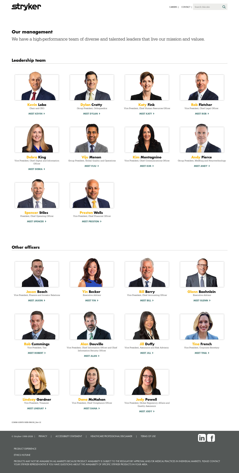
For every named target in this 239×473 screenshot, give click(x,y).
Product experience (25, 448)
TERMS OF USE (148, 436)
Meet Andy (200, 165)
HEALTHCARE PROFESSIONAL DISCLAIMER (111, 436)
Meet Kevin (35, 113)
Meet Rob (200, 113)
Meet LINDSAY (35, 408)
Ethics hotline (22, 454)
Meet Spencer (35, 221)
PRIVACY (43, 436)
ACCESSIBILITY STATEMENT (69, 436)
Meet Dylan (90, 113)
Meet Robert (35, 352)
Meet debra (35, 169)
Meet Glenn (200, 300)
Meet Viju (90, 165)
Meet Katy (145, 113)
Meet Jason (35, 300)
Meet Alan (90, 355)
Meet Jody (145, 411)
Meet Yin (90, 300)
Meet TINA (201, 352)
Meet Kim (145, 165)
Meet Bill (145, 300)
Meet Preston (90, 221)
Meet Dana (90, 408)
